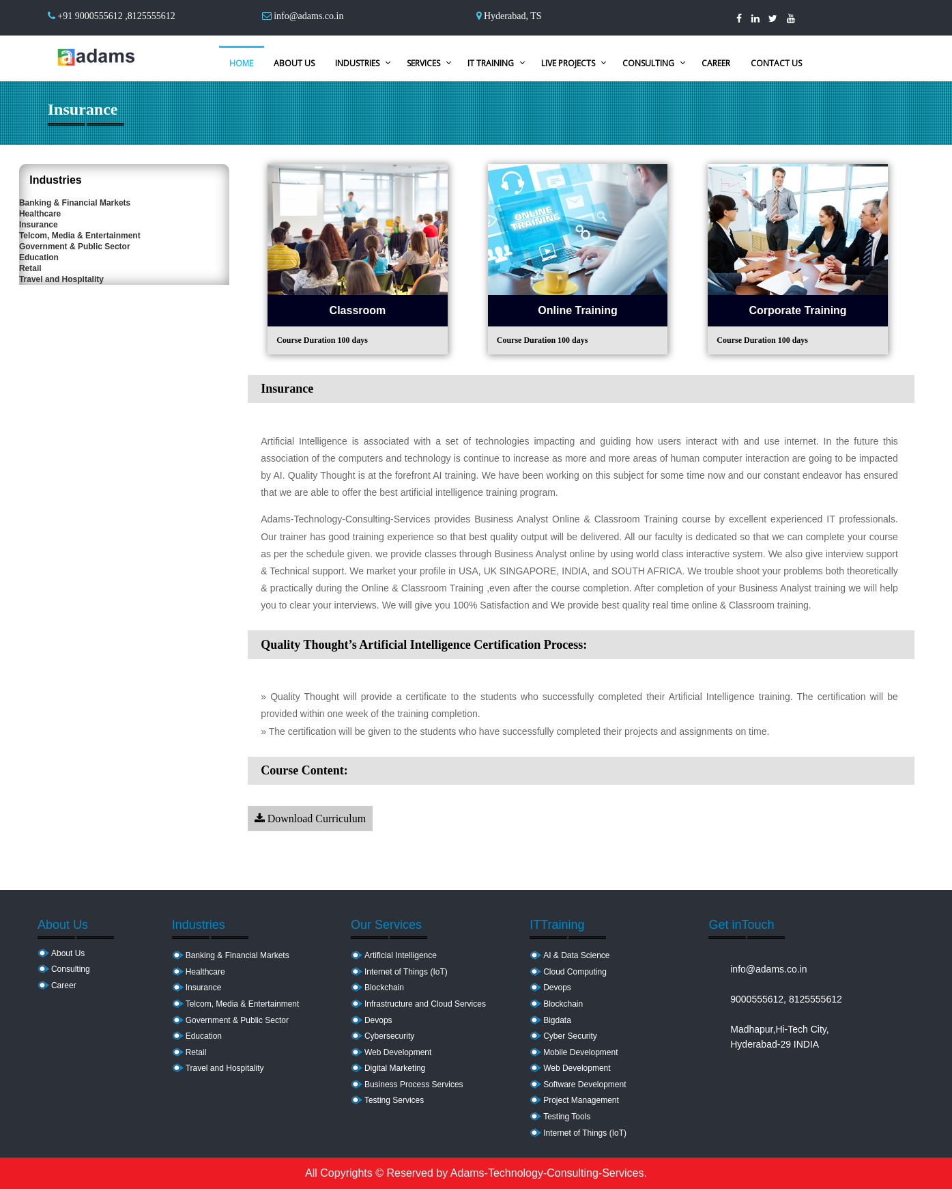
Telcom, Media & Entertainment (95, 296)
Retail (45, 379)
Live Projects (568, 63)
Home (241, 63)
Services (423, 63)
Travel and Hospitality (76, 407)
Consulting (648, 63)
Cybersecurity (389, 1036)
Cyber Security (570, 1036)
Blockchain (384, 987)
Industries (357, 63)
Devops (378, 1020)
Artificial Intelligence (400, 955)
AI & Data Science (576, 955)
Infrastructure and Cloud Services (425, 1004)
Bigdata (557, 1020)
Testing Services (394, 1100)
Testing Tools (566, 1116)
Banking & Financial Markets (89, 213)
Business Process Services (413, 1084)
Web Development (398, 1052)
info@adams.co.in (308, 16)
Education (54, 351)
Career (716, 63)
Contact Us (776, 63)
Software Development (584, 1084)
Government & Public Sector (89, 324)
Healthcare (55, 241)
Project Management (581, 1100)
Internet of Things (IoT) (406, 972)
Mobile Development (580, 1052)
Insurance (53, 268)
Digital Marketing (394, 1068)
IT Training (490, 63)
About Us (294, 63)
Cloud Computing (575, 972)
